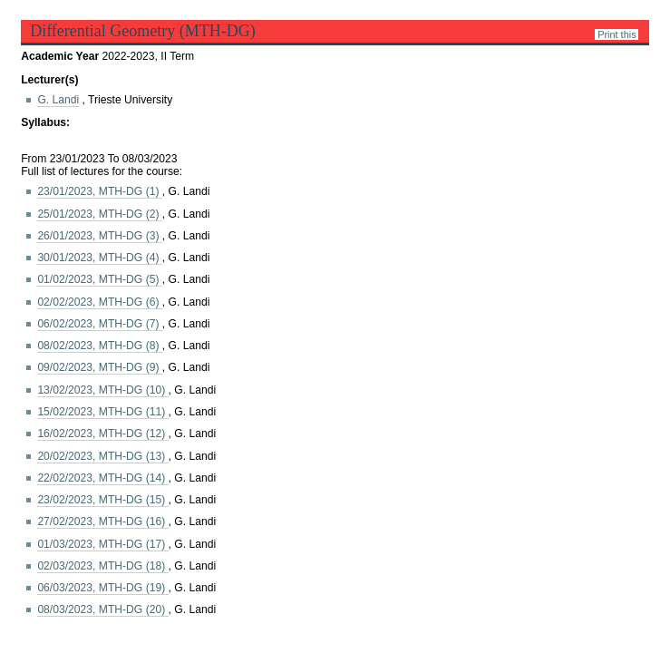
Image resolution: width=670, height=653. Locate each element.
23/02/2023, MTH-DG (102, 499)
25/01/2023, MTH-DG (99, 214)
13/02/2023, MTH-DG (102, 390)
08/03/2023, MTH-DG (102, 609)
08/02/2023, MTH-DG (99, 345)
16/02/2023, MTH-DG (102, 433)
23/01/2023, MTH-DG (99, 191)
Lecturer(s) (49, 79)
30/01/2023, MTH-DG (99, 257)
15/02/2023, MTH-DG (102, 411)
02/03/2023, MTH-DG (102, 566)
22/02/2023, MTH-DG (102, 478)
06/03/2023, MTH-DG (102, 587)
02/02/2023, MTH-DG (99, 302)
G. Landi (58, 99)
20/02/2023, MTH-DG (102, 456)
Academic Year (61, 56)
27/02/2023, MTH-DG (102, 521)
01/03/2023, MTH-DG (102, 544)
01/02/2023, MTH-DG (99, 279)
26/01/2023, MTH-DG (99, 235)
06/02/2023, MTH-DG (99, 323)
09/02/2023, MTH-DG (99, 367)
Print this (616, 34)
